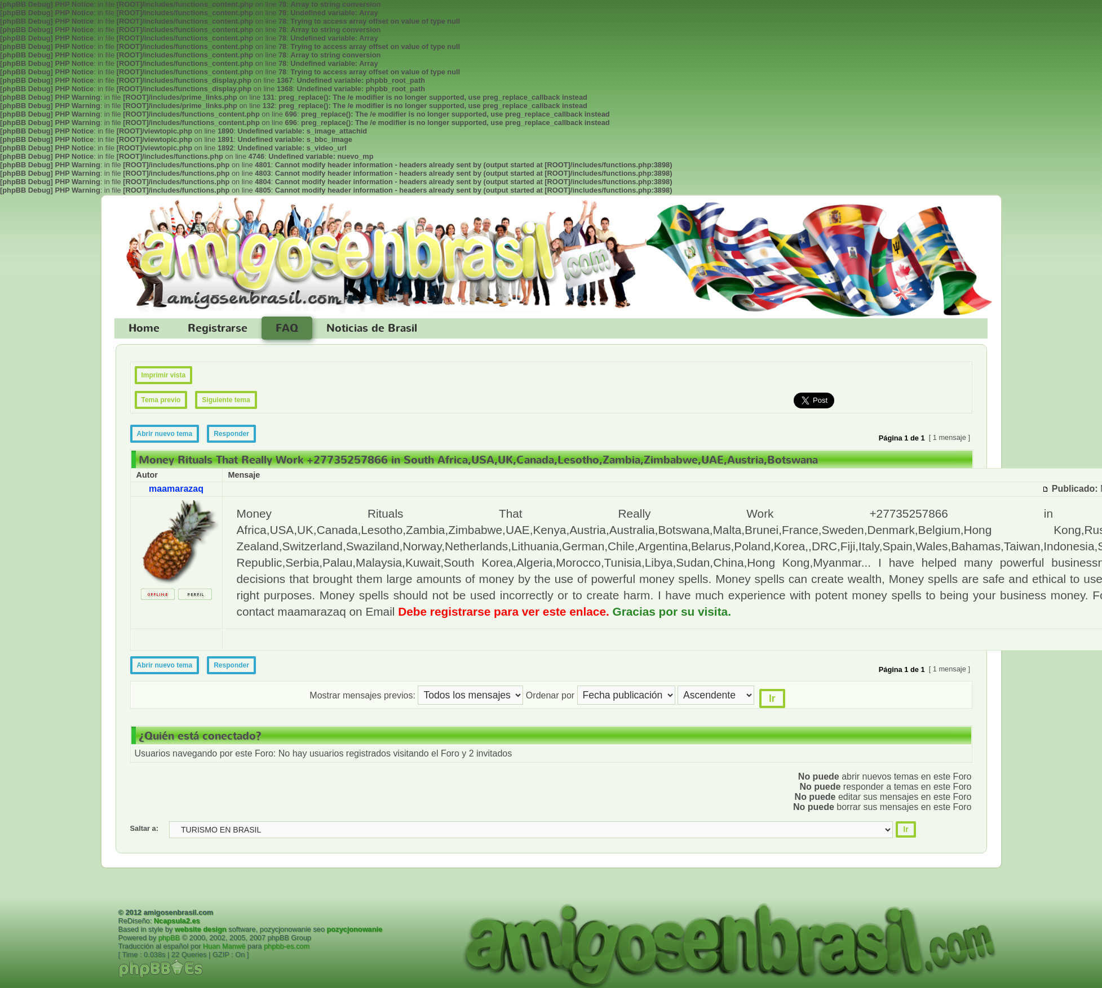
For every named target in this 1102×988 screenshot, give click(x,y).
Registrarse (217, 328)
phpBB (169, 937)
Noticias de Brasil (371, 328)
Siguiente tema (226, 400)
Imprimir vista (163, 375)
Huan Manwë (224, 946)
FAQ (287, 328)
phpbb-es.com (286, 946)
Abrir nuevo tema (165, 434)
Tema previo (161, 400)
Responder (231, 434)
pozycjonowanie (354, 929)
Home (144, 328)
